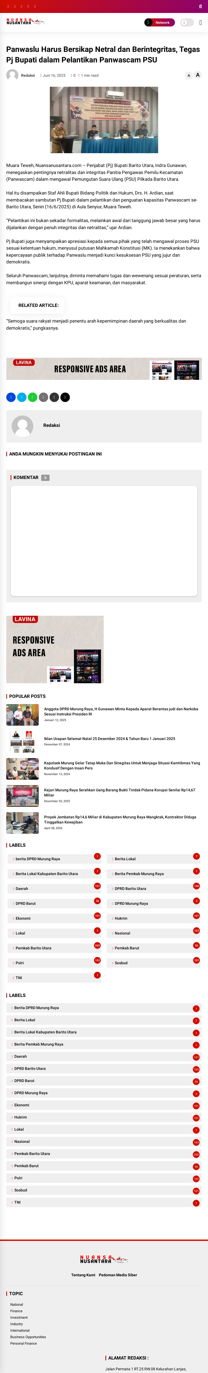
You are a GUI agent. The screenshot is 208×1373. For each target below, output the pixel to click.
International (20, 1330)
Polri (58, 961)
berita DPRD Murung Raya (58, 857)
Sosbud (157, 961)
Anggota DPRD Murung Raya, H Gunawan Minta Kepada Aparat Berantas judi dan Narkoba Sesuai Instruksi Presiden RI (121, 711)
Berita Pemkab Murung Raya (157, 872)
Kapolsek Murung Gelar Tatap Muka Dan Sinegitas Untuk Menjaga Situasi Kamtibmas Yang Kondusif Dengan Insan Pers (122, 766)
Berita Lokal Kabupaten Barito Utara (58, 872)
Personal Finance (23, 1343)
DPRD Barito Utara (157, 887)
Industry (16, 1324)
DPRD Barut (58, 902)
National (16, 1304)
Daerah (58, 887)
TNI (58, 976)
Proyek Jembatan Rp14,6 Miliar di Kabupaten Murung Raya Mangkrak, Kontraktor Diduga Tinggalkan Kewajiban (120, 820)
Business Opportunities (28, 1337)
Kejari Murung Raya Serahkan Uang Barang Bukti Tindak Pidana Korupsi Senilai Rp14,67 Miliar (119, 793)
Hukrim (157, 917)
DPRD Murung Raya (157, 902)
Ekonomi (58, 917)
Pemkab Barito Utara (58, 946)
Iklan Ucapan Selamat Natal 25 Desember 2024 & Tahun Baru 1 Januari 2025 (109, 738)
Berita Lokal (157, 857)
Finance (16, 1311)
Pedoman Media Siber (118, 1275)
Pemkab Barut (157, 946)
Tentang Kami (83, 1275)
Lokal (58, 932)
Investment (19, 1317)
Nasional (157, 932)
